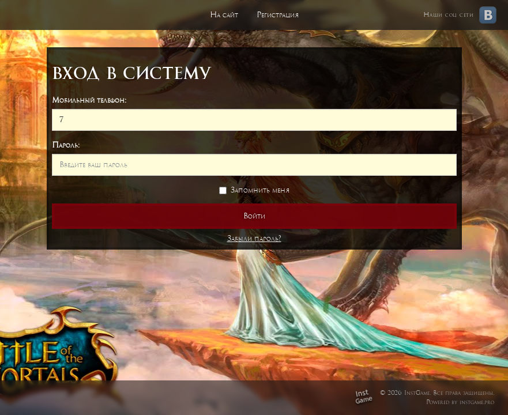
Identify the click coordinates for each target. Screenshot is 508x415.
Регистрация (278, 15)
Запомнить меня (254, 190)
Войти (254, 216)
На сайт (224, 15)
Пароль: (66, 145)
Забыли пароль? (254, 238)
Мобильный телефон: (89, 100)
